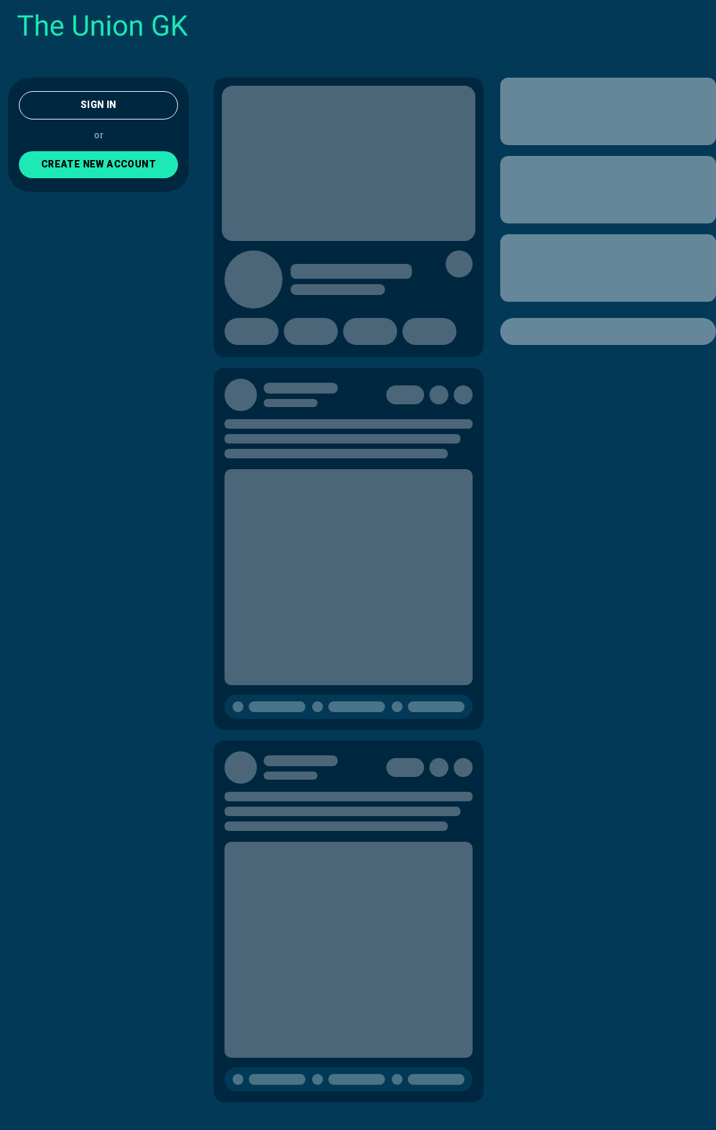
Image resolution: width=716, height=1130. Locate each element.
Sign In (98, 104)
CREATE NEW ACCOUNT (98, 164)
